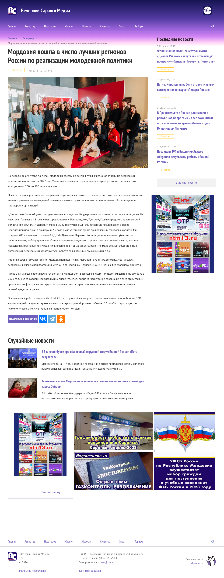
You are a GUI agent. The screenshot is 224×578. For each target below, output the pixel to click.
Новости (86, 26)
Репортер (30, 26)
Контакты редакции (90, 571)
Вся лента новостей (186, 182)
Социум (69, 26)
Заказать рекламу (51, 492)
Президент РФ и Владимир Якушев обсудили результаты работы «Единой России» (183, 156)
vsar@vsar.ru (107, 562)
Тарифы (139, 541)
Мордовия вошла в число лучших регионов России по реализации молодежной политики (57, 43)
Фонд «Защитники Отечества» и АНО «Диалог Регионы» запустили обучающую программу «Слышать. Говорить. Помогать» (186, 56)
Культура (105, 26)
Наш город (50, 26)
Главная (12, 26)
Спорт (122, 26)
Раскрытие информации (32, 571)
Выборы (139, 26)
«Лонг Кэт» (197, 563)
